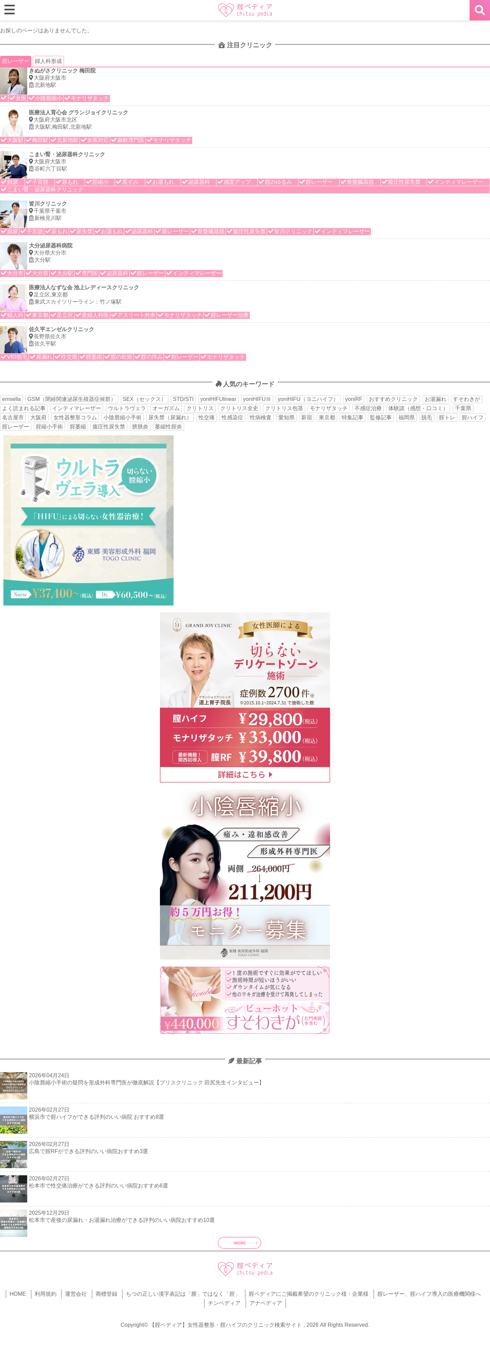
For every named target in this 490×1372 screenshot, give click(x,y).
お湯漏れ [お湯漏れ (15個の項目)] (435, 399)
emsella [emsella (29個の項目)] (11, 399)
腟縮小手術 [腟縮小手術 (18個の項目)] (49, 427)
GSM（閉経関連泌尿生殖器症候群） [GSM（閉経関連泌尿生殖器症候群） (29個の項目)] (72, 399)
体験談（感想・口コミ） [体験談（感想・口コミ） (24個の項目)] (418, 408)
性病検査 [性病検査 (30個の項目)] (261, 417)
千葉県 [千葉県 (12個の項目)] (463, 408)
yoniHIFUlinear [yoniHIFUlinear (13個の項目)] (218, 399)
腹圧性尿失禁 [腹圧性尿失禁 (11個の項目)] (109, 427)
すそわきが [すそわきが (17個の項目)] (466, 399)
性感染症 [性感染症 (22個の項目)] (232, 417)
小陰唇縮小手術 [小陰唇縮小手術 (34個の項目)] (122, 417)
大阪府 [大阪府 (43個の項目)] (38, 417)
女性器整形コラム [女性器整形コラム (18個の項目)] (75, 417)
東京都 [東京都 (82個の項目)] (327, 417)
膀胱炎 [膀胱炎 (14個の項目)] (140, 427)
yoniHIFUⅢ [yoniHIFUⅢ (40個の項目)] (257, 399)
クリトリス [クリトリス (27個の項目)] (200, 408)
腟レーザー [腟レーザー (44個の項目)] (15, 427)
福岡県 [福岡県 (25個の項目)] (406, 417)
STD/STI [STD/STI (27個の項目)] (183, 399)
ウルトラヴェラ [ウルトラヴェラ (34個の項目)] (127, 408)
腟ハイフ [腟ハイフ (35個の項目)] (473, 417)
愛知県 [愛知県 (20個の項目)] (286, 417)
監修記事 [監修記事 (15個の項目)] (381, 417)
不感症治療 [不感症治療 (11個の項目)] (368, 408)
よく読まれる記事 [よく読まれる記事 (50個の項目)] (24, 408)
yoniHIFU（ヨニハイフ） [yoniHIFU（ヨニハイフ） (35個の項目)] (308, 399)
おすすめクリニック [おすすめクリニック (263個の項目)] (393, 399)
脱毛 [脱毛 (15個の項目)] (426, 417)
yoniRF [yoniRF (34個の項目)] (353, 399)
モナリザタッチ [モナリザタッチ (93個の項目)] (329, 408)
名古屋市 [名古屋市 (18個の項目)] (13, 417)
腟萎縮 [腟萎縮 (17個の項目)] (78, 427)
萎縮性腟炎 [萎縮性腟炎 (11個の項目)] (168, 427)
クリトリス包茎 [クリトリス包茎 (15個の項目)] (284, 408)
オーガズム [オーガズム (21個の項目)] (166, 408)
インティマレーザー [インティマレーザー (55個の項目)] (76, 408)
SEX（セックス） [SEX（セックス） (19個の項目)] (144, 399)
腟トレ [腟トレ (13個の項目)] (447, 417)
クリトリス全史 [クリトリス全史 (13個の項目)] (239, 408)
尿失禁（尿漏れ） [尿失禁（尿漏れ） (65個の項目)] (170, 417)
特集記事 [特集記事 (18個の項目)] (352, 417)
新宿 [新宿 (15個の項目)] (306, 417)
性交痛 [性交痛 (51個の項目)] (206, 417)
